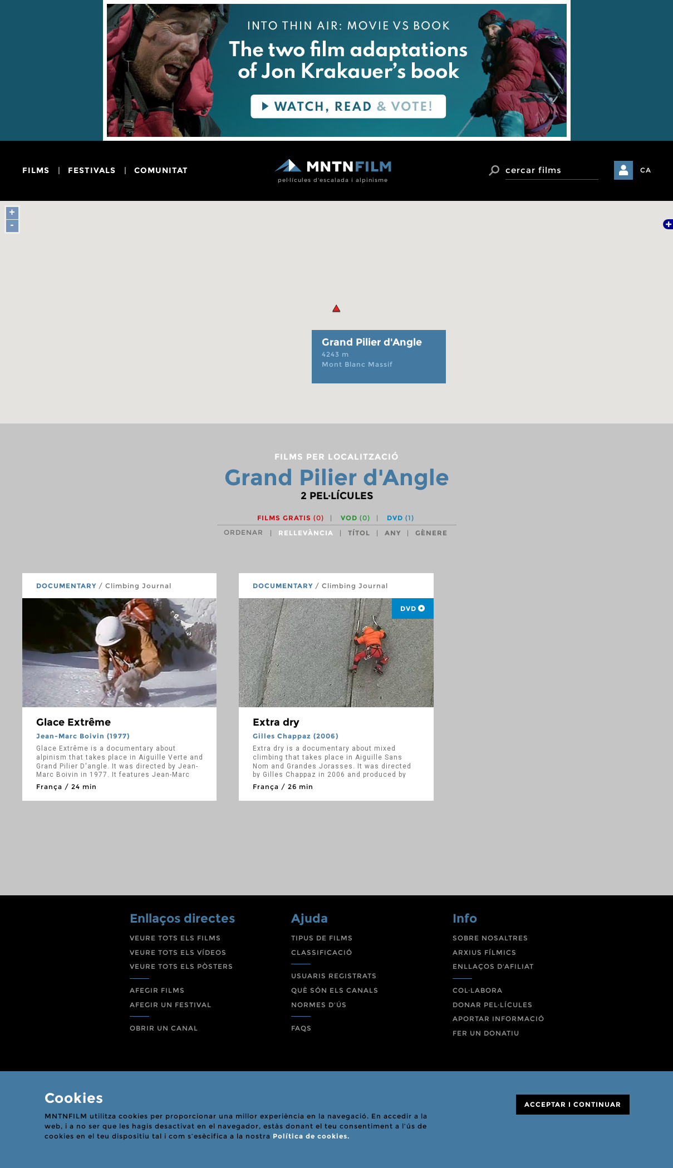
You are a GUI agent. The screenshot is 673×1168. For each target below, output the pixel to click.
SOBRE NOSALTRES (490, 938)
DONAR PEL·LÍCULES (493, 1005)
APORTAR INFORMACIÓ (498, 1018)
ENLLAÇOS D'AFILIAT (493, 966)
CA (645, 170)
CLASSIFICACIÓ (321, 952)
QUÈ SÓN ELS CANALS (335, 990)
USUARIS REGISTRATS (334, 976)
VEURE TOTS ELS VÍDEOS (178, 952)
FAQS (301, 1028)
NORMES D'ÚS (319, 1005)
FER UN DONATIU (486, 1033)
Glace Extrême (73, 722)
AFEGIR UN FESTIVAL (171, 1005)
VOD (355, 518)
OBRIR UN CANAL (164, 1028)
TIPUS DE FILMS (322, 938)
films (36, 170)
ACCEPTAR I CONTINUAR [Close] (572, 1104)
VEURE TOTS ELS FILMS (175, 938)
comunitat (161, 170)
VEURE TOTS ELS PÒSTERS (181, 966)
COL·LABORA (478, 990)
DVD (400, 518)
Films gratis (290, 518)
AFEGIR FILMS (157, 990)
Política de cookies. (311, 1136)
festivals (92, 170)
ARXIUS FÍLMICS (485, 952)
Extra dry (276, 722)
